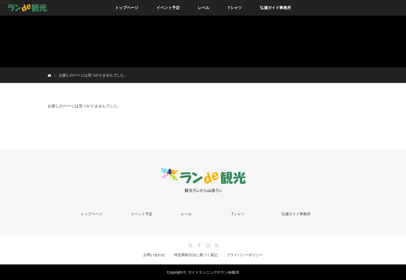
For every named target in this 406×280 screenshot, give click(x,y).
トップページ (126, 7)
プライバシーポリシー (245, 255)
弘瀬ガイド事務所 (275, 7)
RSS (216, 244)
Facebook (198, 244)
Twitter (190, 244)
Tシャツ (235, 7)
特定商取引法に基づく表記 (196, 255)
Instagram (207, 244)
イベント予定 (168, 7)
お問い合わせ (154, 255)
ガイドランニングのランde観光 (213, 272)
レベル (203, 7)
